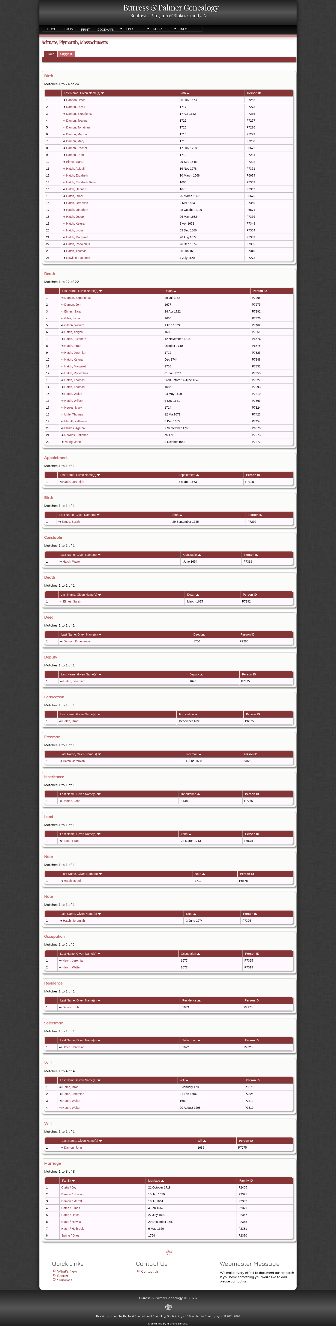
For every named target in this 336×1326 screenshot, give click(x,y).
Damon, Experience (79, 113)
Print (85, 29)
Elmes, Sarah (75, 161)
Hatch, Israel (74, 196)
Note (200, 874)
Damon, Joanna (76, 120)
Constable (192, 554)
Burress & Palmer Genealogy (171, 7)
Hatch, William (73, 400)
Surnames (64, 1280)
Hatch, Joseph (76, 216)
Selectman (191, 1040)
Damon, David (75, 107)
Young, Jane (72, 442)
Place (50, 54)
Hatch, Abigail (75, 168)
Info (183, 29)
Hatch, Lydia (74, 230)
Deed (198, 634)
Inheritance (190, 794)
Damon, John (73, 304)
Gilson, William (74, 325)
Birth (185, 93)
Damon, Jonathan (78, 127)
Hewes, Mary (73, 407)
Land (186, 834)
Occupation (190, 953)
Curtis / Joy (68, 1187)
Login (68, 29)
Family (68, 1180)
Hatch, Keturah (76, 223)
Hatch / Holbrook (72, 1228)
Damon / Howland (73, 1194)
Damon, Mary (75, 141)
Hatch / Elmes (70, 1208)
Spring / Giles (70, 1235)
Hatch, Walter (73, 394)
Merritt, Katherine (75, 421)
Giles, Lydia (72, 318)
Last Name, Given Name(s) (84, 93)
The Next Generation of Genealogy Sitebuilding (152, 1316)
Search (62, 1275)
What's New (67, 1271)
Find (129, 29)
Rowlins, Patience (78, 258)
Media (157, 29)
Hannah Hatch (76, 100)
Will (184, 1080)
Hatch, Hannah (76, 189)
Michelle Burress (177, 1323)
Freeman (194, 754)
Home (51, 29)
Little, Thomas (73, 414)
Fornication (188, 714)
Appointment (189, 475)
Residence (191, 1000)
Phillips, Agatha (74, 428)
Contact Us (150, 1271)
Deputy (196, 674)
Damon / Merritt (71, 1201)
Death (171, 291)
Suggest (66, 54)
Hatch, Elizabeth (77, 175)
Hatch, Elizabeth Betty (81, 182)
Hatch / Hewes (71, 1221)
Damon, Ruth (75, 155)
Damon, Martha (76, 134)
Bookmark (106, 29)
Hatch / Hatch (70, 1215)
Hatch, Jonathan (77, 209)
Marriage (156, 1180)
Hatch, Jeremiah (77, 203)
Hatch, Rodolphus (78, 244)
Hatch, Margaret (77, 237)
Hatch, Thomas (76, 251)
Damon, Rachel (76, 148)
